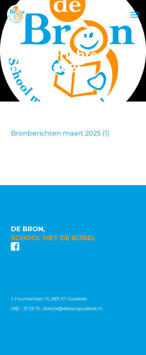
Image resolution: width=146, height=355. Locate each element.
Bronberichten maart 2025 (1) (60, 133)
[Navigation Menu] (134, 14)
